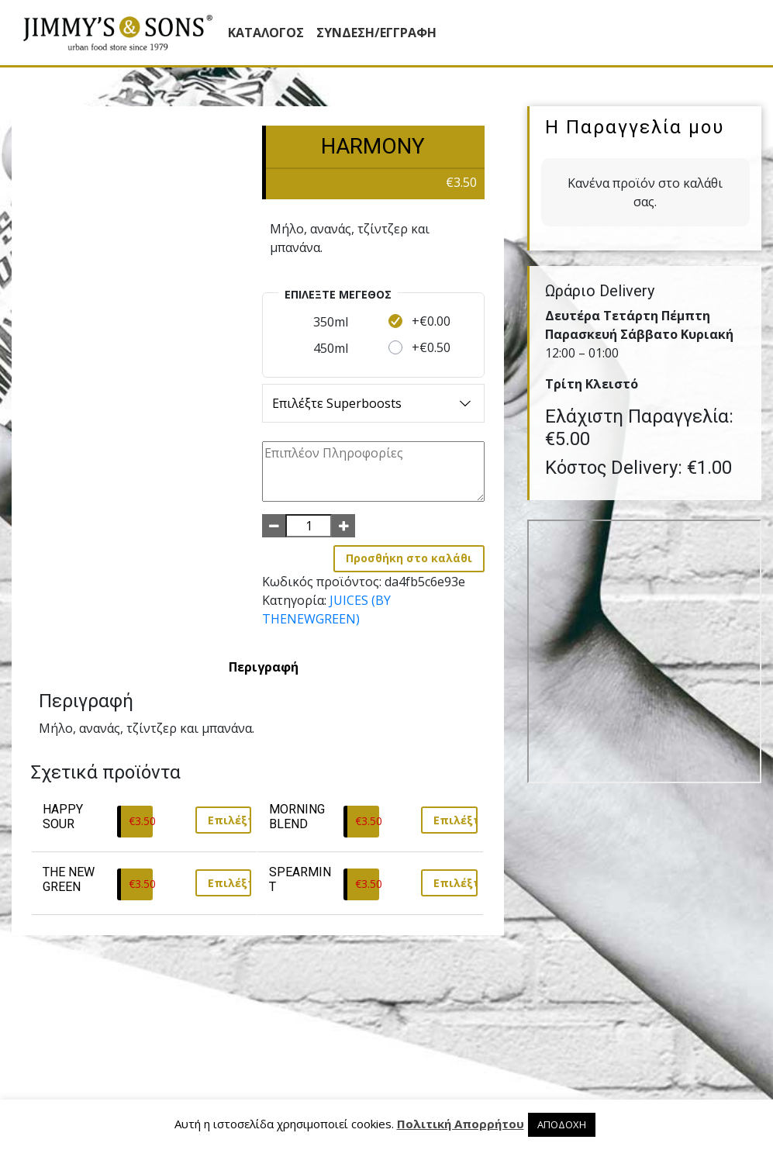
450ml (330, 348)
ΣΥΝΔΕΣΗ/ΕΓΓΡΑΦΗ (376, 32)
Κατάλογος (266, 32)
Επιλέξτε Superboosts (373, 403)
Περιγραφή (264, 666)
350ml (330, 321)
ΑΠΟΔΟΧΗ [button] (561, 1124)
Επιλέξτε (230, 820)
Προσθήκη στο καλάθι (409, 558)
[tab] (263, 666)
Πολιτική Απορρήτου (460, 1123)
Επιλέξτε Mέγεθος (338, 294)
